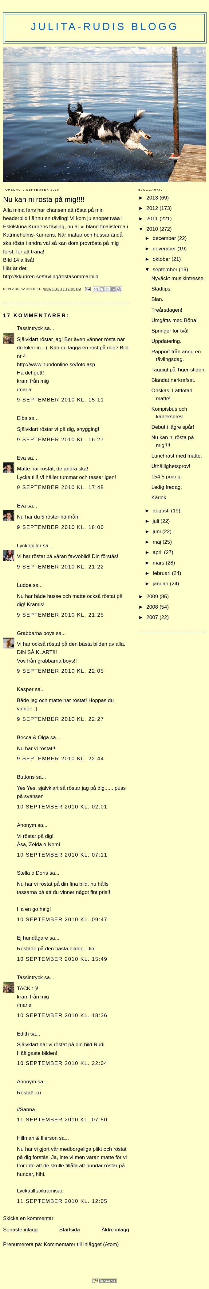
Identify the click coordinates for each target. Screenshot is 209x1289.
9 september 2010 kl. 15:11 (60, 400)
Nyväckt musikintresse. (178, 278)
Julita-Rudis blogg (105, 26)
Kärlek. (160, 497)
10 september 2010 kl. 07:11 (62, 855)
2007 (153, 617)
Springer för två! (170, 331)
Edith (23, 1034)
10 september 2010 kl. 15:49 (62, 959)
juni (157, 531)
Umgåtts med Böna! (175, 320)
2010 (153, 229)
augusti (162, 511)
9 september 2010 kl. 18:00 (60, 527)
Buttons (26, 777)
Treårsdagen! (167, 310)
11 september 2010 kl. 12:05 (62, 1201)
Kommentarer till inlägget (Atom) (81, 1244)
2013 (153, 198)
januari (161, 584)
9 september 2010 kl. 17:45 (60, 487)
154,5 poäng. (167, 477)
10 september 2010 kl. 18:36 (62, 1015)
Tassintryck (30, 328)
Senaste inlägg (20, 1230)
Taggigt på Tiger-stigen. (179, 370)
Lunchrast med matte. (177, 456)
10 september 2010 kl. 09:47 (62, 919)
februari (162, 573)
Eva (21, 458)
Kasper (25, 689)
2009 (153, 596)
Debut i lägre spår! (173, 427)
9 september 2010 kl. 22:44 (60, 759)
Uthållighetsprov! (171, 466)
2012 (153, 208)
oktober (162, 259)
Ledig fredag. (167, 487)
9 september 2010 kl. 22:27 (60, 719)
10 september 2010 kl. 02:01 (62, 807)
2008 (153, 607)
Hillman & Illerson (37, 1138)
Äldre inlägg (115, 1230)
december (165, 238)
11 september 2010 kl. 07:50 (62, 1120)
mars (159, 563)
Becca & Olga (33, 737)
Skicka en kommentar (28, 1218)
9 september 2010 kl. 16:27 (60, 440)
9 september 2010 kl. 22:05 (60, 671)
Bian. (158, 299)
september (166, 269)
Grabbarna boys (35, 633)
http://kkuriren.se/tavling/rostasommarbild (50, 276)
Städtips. (162, 289)
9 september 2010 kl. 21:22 (60, 567)
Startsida (69, 1230)
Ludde (24, 585)
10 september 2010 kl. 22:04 (62, 1063)
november (165, 249)
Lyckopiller (29, 546)
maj (158, 542)
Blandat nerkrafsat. (173, 380)
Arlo (31, 289)
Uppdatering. (166, 341)
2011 (153, 219)
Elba (22, 418)
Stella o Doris (32, 873)
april (158, 552)
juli (157, 521)
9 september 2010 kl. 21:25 (60, 615)
